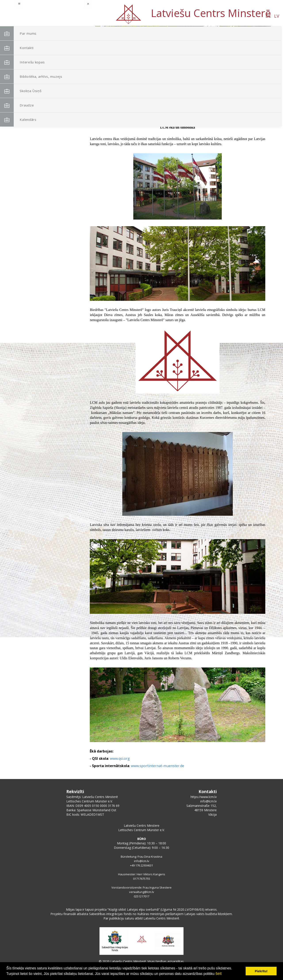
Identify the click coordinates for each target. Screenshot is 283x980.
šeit (218, 973)
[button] (257, 54)
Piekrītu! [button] (261, 971)
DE (32, 16)
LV (40, 16)
